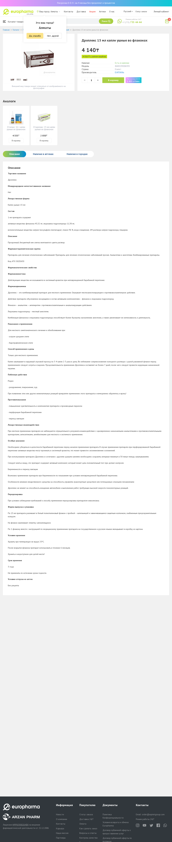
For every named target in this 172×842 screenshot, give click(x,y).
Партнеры (61, 837)
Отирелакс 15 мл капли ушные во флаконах (44, 128)
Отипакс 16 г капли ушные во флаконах (16, 128)
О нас (112, 11)
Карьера (60, 828)
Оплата (82, 823)
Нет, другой (53, 35)
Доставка (81, 11)
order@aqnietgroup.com (153, 814)
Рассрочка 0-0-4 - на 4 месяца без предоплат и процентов (86, 2)
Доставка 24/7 (86, 819)
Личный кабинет (161, 11)
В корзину (113, 80)
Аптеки (102, 11)
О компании (61, 819)
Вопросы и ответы (87, 833)
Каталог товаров (14, 21)
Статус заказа (141, 11)
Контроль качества (88, 837)
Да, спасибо (35, 35)
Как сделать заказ (88, 828)
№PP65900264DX (20, 824)
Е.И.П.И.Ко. (119, 72)
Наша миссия (62, 833)
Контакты (68, 11)
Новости (60, 814)
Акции (92, 11)
